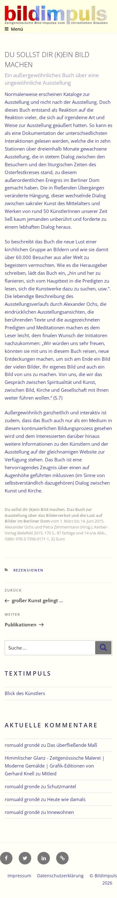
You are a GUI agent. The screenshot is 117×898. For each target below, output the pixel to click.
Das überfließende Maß (72, 745)
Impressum (19, 876)
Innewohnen (60, 812)
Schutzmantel (61, 786)
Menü (13, 29)
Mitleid (49, 773)
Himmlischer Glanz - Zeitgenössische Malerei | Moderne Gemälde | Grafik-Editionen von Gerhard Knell (55, 766)
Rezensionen (28, 570)
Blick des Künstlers (25, 693)
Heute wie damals (66, 799)
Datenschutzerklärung (60, 876)
